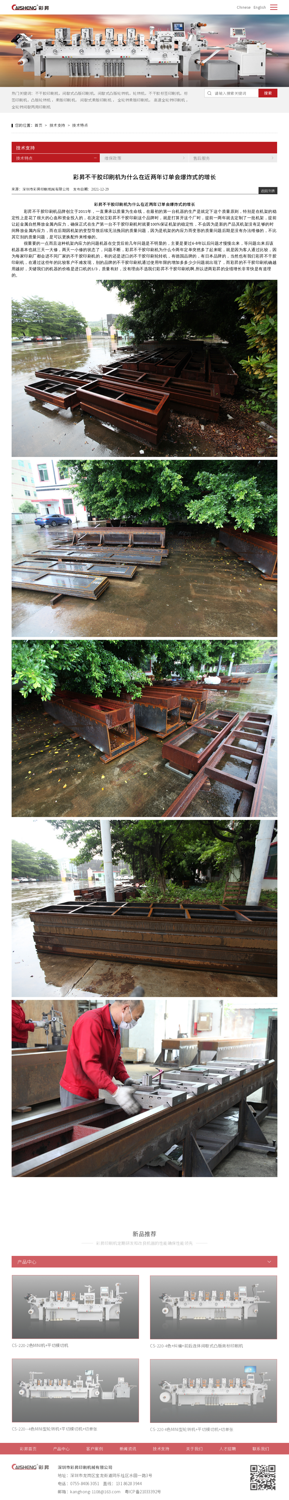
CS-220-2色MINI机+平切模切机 (40, 1351)
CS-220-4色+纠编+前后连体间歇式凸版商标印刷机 (196, 1352)
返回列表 (268, 191)
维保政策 (112, 159)
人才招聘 (227, 1454)
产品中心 (61, 1454)
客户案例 (94, 1454)
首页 (38, 126)
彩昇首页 (28, 1454)
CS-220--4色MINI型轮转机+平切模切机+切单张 (54, 1435)
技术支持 (57, 126)
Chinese (244, 7)
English (260, 7)
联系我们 (260, 1454)
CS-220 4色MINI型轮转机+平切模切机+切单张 (192, 1436)
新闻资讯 (128, 1454)
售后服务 (201, 159)
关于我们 (194, 1454)
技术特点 (80, 126)
